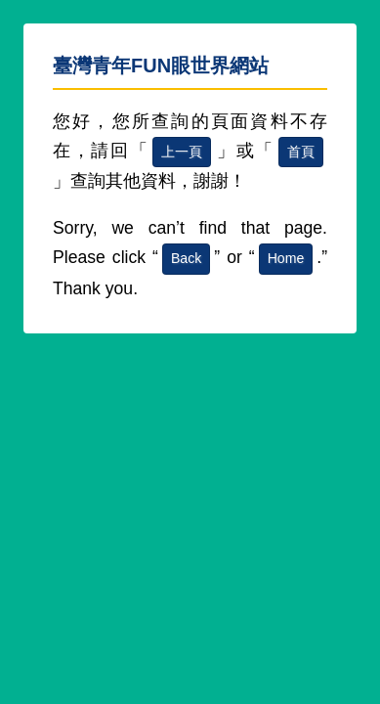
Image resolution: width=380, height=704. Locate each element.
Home (286, 258)
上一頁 (181, 151)
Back (186, 258)
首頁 (301, 151)
